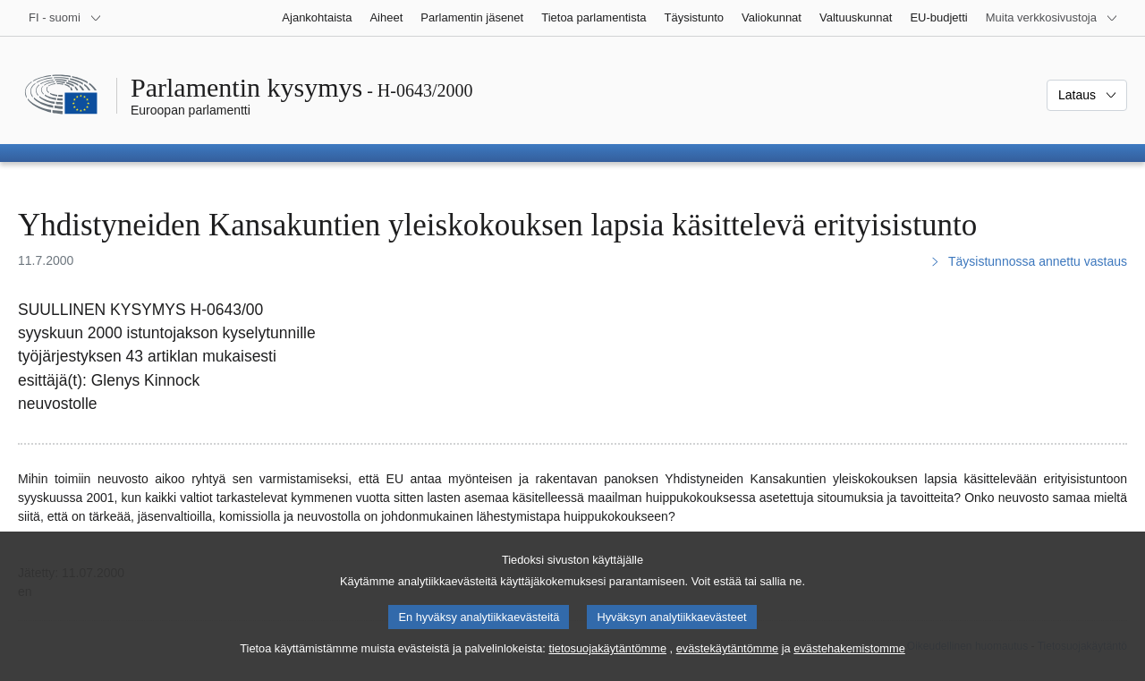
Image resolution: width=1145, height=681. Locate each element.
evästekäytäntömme (727, 670)
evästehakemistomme (848, 670)
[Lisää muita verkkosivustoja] (1052, 18)
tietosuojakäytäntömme (607, 670)
